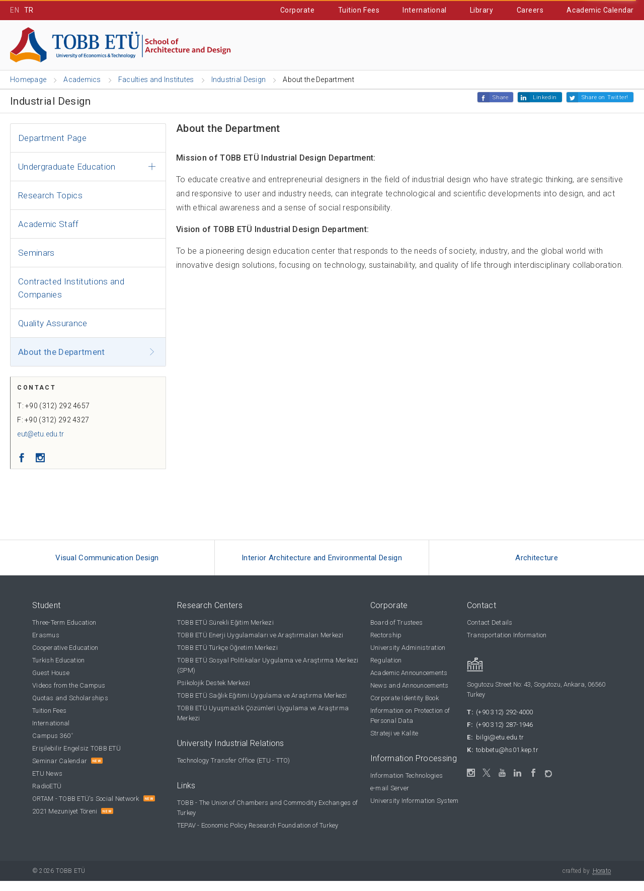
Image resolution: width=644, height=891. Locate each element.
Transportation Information (507, 645)
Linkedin (544, 98)
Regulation (386, 670)
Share (500, 98)
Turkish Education (58, 670)
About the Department (61, 352)
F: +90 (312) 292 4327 (57, 425)
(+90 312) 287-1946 (504, 734)
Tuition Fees (359, 10)
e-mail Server (389, 798)
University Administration (408, 657)
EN (14, 10)
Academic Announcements (409, 683)
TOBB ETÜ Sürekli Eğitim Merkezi (225, 632)
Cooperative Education (338, 46)
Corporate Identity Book (404, 708)
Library (482, 10)
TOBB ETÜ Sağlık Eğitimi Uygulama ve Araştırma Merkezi (262, 705)
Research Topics (50, 196)
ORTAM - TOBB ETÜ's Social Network (85, 808)
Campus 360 (52, 746)
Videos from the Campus (69, 695)
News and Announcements (409, 695)
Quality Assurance (53, 324)
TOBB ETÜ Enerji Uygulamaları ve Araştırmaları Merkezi (260, 645)
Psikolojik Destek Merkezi (214, 693)
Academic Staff (48, 224)
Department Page (52, 138)
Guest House (50, 683)
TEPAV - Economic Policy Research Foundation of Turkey (258, 835)
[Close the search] (629, 46)
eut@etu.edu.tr (44, 439)
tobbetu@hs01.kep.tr (507, 760)
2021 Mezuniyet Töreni (64, 821)
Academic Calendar (600, 10)
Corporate (297, 10)
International (424, 10)
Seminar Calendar (59, 771)
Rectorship (386, 645)
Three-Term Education (64, 632)
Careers (530, 10)
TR (29, 10)
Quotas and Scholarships (70, 708)
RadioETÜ (46, 796)
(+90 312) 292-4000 (504, 722)
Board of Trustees (396, 632)
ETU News (47, 783)
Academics (127, 46)
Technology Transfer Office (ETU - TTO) (233, 770)
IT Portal (520, 46)
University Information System (414, 810)
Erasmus (45, 645)
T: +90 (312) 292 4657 (57, 411)
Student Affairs (443, 46)
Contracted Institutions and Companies (71, 288)
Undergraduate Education (67, 167)
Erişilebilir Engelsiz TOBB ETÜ (76, 758)
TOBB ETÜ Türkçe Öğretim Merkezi (227, 657)
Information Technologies (406, 785)
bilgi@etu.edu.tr (500, 747)
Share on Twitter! (605, 98)
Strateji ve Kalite (394, 743)
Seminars (36, 253)
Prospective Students (221, 46)
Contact (582, 46)
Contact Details (490, 632)
